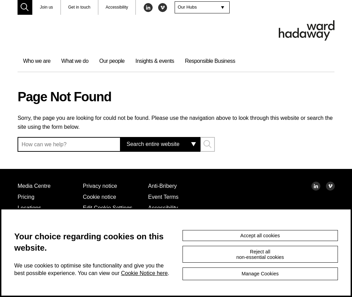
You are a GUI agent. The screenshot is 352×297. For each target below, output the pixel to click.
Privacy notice (102, 186)
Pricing (27, 197)
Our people (121, 61)
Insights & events (168, 61)
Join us (47, 7)
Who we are (38, 61)
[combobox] (207, 7)
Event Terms (165, 197)
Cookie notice (101, 197)
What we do (80, 61)
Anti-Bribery (165, 186)
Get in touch (81, 7)
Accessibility (121, 7)
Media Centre (36, 186)
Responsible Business (228, 61)
